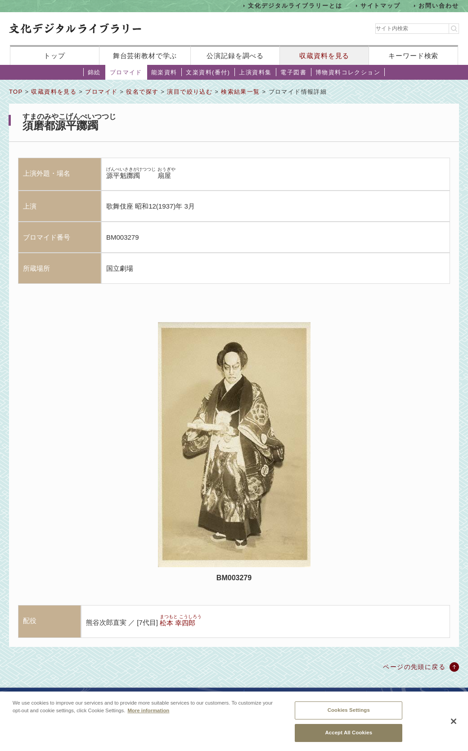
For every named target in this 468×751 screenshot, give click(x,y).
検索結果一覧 (240, 91)
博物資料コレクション (347, 72)
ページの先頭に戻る (414, 666)
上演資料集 (255, 72)
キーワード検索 (413, 55)
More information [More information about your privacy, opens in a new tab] (148, 715)
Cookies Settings (349, 714)
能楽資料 (164, 72)
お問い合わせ (438, 5)
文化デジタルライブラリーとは (295, 5)
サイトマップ (380, 5)
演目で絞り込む (189, 91)
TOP (15, 91)
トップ (54, 55)
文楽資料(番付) (208, 72)
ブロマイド (126, 72)
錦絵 (94, 72)
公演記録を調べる (235, 55)
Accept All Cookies (348, 737)
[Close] (454, 725)
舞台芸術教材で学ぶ (145, 55)
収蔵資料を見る (324, 55)
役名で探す (142, 91)
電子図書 (293, 72)
